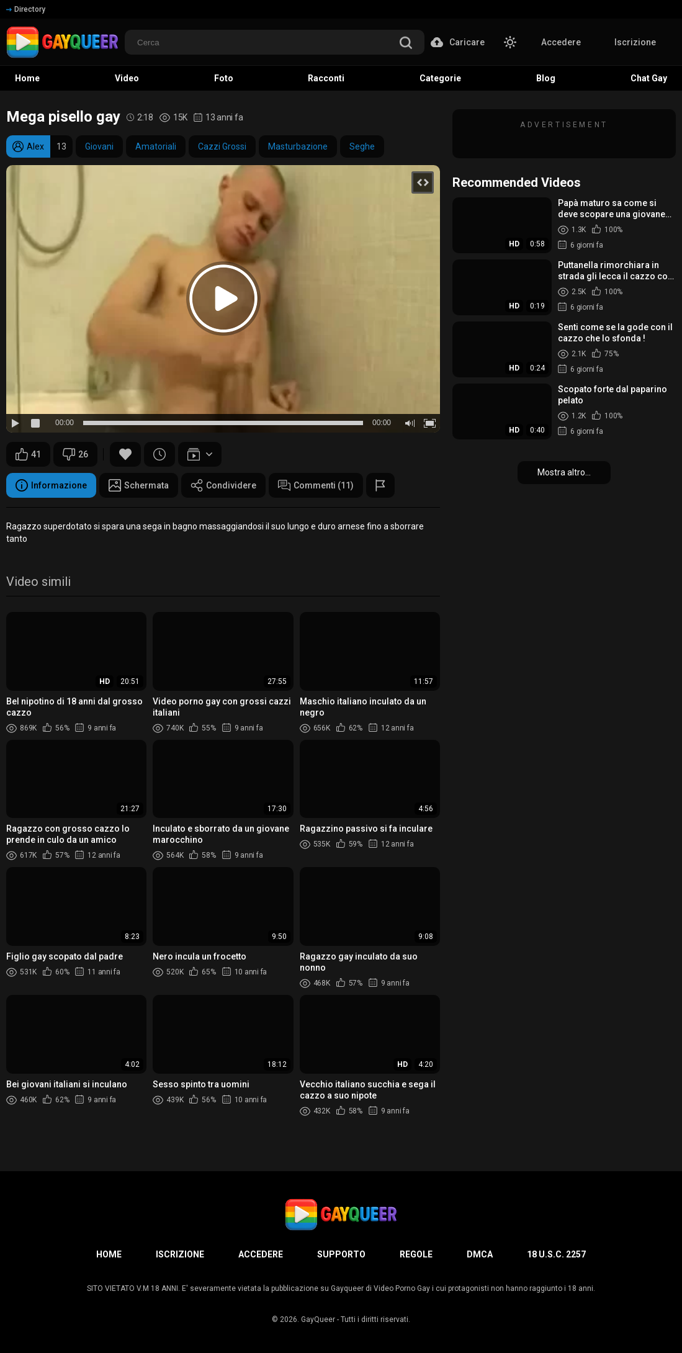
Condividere (223, 485)
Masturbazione (298, 146)
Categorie (440, 78)
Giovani (99, 146)
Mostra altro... (564, 472)
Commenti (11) (316, 485)
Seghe (362, 146)
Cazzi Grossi (222, 146)
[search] (406, 44)
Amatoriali (155, 146)
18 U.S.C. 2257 (556, 1254)
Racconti (326, 78)
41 (28, 454)
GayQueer (318, 1319)
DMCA (480, 1254)
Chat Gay (648, 78)
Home (27, 78)
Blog (545, 78)
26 (75, 454)
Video (127, 78)
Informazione (51, 485)
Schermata (139, 485)
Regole (416, 1254)
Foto (223, 78)
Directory (25, 9)
